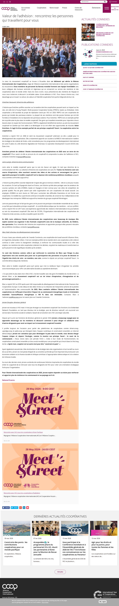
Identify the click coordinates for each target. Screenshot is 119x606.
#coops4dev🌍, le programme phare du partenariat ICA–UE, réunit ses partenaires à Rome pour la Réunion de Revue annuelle (45, 548)
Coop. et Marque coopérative (93, 89)
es (7, 2)
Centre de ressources (78, 9)
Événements (96, 8)
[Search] (104, 1)
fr (10, 2)
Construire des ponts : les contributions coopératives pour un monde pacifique (15, 546)
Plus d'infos (45, 602)
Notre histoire (88, 81)
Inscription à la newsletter (115, 8)
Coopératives (41, 8)
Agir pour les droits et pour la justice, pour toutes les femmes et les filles (102, 546)
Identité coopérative (90, 85)
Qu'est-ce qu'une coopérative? (93, 67)
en (4, 2)
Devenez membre (106, 8)
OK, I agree (102, 601)
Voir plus (60, 572)
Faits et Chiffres (88, 77)
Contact (114, 1)
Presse (64, 8)
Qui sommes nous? (25, 9)
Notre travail (54, 8)
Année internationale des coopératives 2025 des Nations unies (99, 72)
